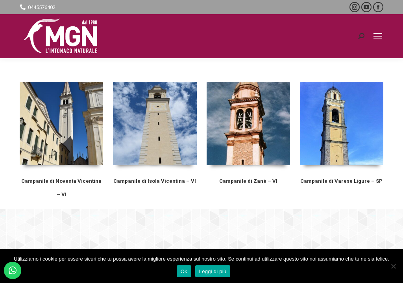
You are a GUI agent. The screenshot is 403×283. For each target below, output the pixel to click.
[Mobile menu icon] (377, 36)
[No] (393, 266)
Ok (184, 271)
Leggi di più (213, 271)
